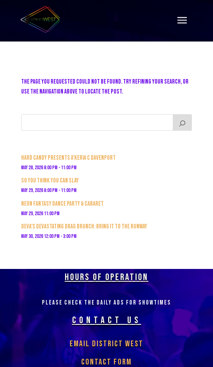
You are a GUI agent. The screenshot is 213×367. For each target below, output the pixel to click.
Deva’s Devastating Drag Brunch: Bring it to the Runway (84, 226)
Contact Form (106, 362)
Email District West (106, 344)
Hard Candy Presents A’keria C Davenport (68, 158)
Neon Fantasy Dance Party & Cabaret (62, 204)
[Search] (182, 122)
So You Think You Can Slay (50, 181)
